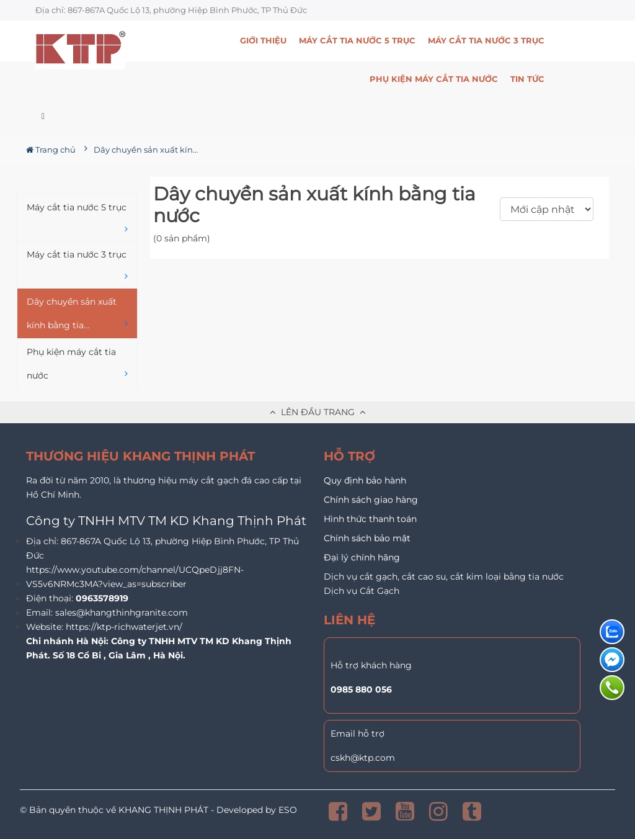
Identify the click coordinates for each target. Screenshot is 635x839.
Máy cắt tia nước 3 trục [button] (486, 40)
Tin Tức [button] (527, 79)
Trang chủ (51, 150)
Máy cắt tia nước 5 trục (77, 221)
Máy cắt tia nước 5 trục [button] (357, 40)
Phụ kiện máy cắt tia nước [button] (434, 79)
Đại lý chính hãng (362, 557)
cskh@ (345, 757)
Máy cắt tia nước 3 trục (77, 268)
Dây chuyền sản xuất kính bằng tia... (77, 315)
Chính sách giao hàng (371, 499)
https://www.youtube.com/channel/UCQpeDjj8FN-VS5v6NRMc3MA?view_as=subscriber (135, 577)
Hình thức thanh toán (370, 518)
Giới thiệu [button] (263, 40)
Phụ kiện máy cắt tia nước (77, 365)
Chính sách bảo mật (367, 538)
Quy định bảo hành (365, 480)
